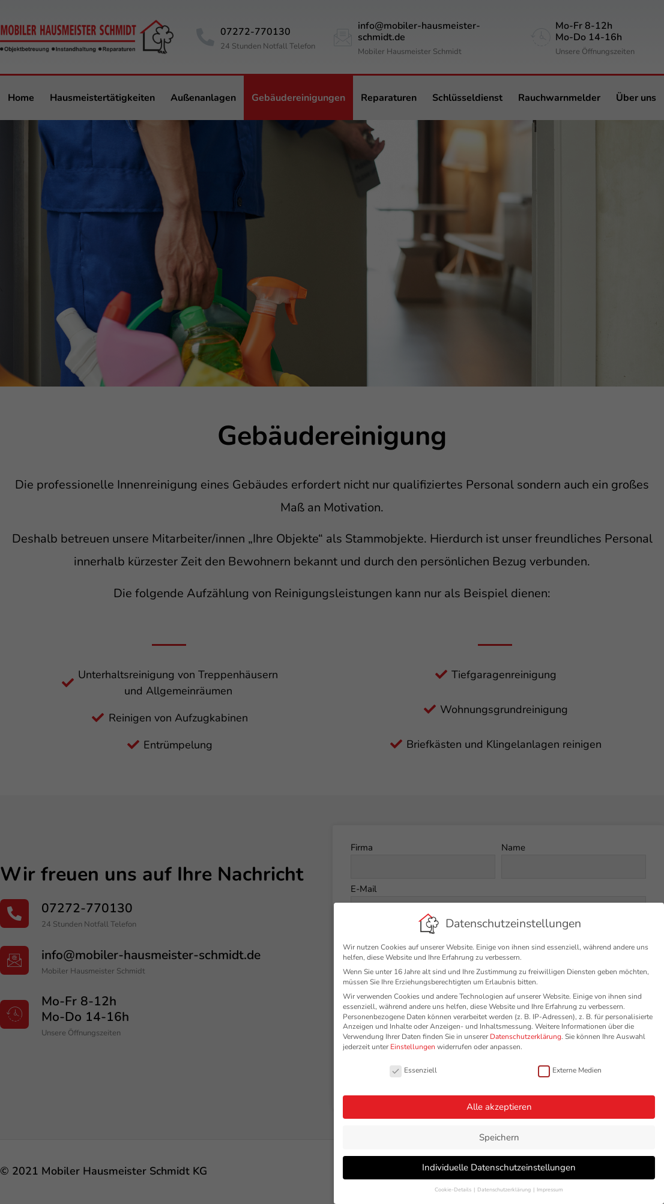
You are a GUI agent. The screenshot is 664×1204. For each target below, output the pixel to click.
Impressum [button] (550, 1189)
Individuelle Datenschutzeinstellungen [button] (499, 1167)
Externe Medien (570, 1070)
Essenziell (414, 1070)
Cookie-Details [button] (454, 1189)
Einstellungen (413, 1047)
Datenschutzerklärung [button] (505, 1189)
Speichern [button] (500, 1137)
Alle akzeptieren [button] (500, 1107)
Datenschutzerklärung (526, 1036)
